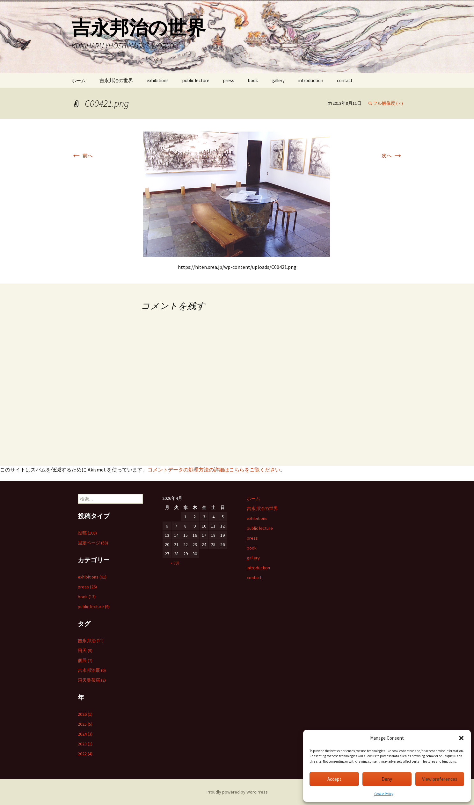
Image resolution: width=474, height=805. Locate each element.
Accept (334, 779)
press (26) (87, 587)
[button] (461, 738)
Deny (387, 779)
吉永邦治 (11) (91, 640)
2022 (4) (85, 754)
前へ (82, 155)
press (228, 80)
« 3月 (175, 563)
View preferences (439, 779)
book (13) (87, 597)
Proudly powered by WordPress (237, 792)
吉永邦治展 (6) (92, 670)
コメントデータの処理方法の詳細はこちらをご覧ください (214, 469)
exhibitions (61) (92, 577)
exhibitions (158, 80)
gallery (278, 80)
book (253, 80)
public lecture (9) (94, 606)
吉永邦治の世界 (116, 80)
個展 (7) (85, 660)
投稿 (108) (87, 533)
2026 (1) (85, 714)
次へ (392, 155)
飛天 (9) (85, 650)
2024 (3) (85, 734)
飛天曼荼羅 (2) (92, 680)
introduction (310, 80)
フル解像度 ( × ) (388, 103)
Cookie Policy (383, 794)
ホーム (78, 80)
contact (345, 80)
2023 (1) (85, 744)
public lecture (195, 80)
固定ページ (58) (93, 543)
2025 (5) (85, 724)
